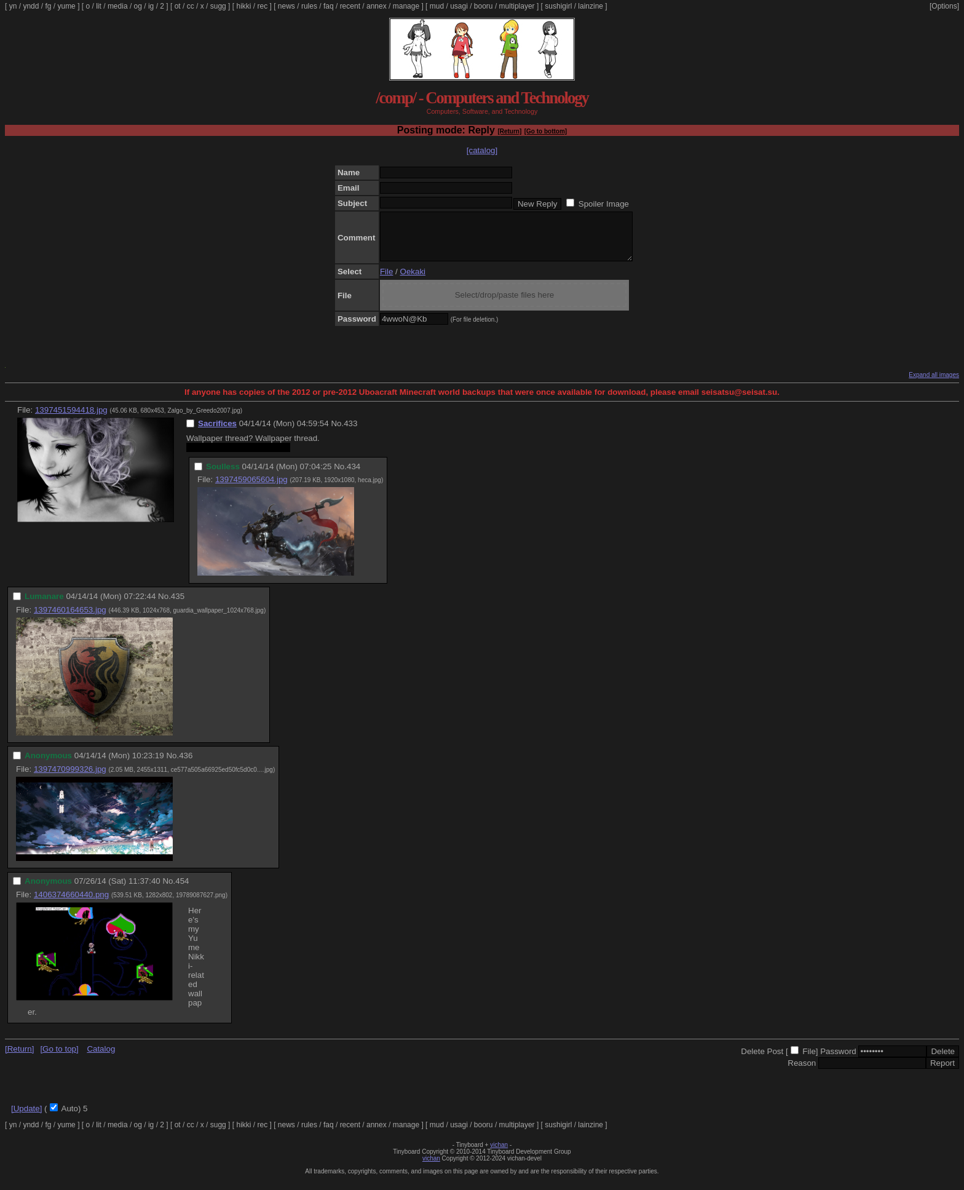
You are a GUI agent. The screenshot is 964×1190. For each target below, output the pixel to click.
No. (337, 432)
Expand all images (934, 384)
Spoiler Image (604, 203)
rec (263, 6)
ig (151, 6)
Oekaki (412, 280)
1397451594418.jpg (71, 419)
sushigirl (558, 6)
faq (328, 6)
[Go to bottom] (545, 131)
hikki (243, 6)
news (286, 6)
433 (350, 432)
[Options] (944, 6)
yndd (31, 6)
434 (353, 475)
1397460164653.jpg (70, 619)
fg (48, 6)
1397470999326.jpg (70, 778)
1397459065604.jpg (251, 488)
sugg (218, 6)
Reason (802, 1072)
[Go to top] (59, 1058)
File (386, 280)
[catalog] (482, 150)
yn (13, 6)
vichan (499, 1154)
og (138, 6)
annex (376, 6)
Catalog (101, 1058)
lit (98, 6)
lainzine (590, 6)
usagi (459, 6)
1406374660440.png (71, 903)
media (118, 6)
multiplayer (517, 6)
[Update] (26, 1117)
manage (406, 6)
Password (838, 1060)
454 (182, 890)
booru (483, 6)
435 (177, 605)
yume (66, 6)
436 (185, 764)
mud (437, 6)
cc (190, 6)
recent (350, 6)
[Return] (509, 131)
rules (309, 6)
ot (178, 6)
